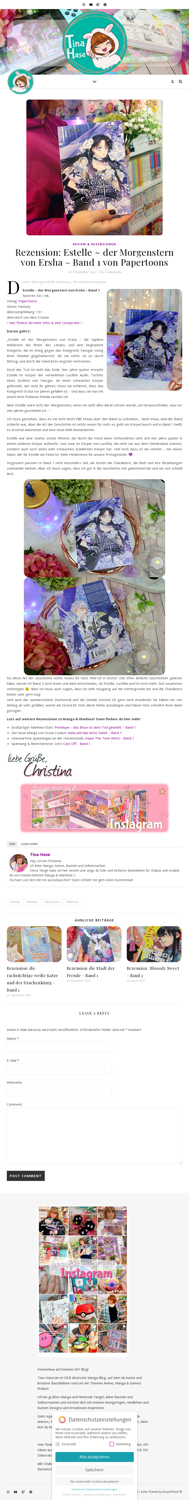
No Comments (110, 271)
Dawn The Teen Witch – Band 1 (109, 738)
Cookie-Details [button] (72, 1494)
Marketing (120, 1444)
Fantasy (15, 902)
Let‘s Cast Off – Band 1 (73, 743)
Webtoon (73, 902)
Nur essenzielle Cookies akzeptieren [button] (94, 1481)
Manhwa (32, 902)
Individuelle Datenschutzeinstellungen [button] (94, 1489)
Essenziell (65, 1444)
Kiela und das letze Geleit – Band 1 (95, 732)
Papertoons (27, 301)
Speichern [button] (94, 1469)
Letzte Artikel (29, 844)
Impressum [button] (119, 1494)
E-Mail (13, 1060)
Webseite (14, 1082)
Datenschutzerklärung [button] (96, 1494)
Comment (14, 1104)
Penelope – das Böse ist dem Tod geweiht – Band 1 (95, 727)
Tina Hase (40, 854)
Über (12, 844)
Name (13, 1038)
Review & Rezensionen (94, 244)
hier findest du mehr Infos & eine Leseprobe (45, 322)
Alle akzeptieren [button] (94, 1456)
